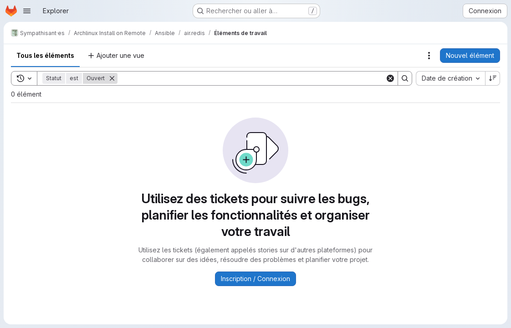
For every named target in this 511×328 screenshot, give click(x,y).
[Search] (251, 78)
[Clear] (390, 78)
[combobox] (450, 78)
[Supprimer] (112, 78)
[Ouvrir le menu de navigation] (27, 11)
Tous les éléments (45, 55)
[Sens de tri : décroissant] (492, 78)
